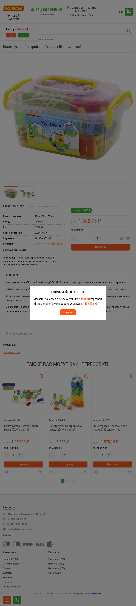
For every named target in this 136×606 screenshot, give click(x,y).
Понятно (68, 312)
